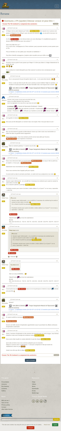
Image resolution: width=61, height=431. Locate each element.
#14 (57, 299)
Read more (47, 424)
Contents (4, 388)
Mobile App (35, 393)
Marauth (4, 100)
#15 (57, 314)
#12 (57, 260)
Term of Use (5, 402)
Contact (4, 407)
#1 (57, 27)
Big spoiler (14, 39)
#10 (57, 194)
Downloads (35, 388)
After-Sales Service (7, 409)
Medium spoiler (15, 35)
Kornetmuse (5, 198)
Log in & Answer (30, 360)
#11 (57, 226)
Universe (4, 384)
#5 (57, 114)
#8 (57, 157)
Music (34, 386)
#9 (57, 178)
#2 (57, 59)
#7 (57, 142)
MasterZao (5, 80)
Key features (5, 386)
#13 (57, 285)
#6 (57, 128)
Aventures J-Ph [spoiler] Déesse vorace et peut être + (28, 21)
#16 (57, 330)
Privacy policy (6, 405)
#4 (57, 96)
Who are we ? (5, 400)
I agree (55, 424)
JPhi (3, 32)
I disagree (30, 427)
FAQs (33, 382)
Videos (34, 384)
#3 (57, 76)
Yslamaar (4, 230)
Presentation (5, 382)
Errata (34, 390)
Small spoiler (34, 31)
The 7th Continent (13, 24)
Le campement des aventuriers (28, 24)
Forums (5, 24)
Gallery (4, 390)
